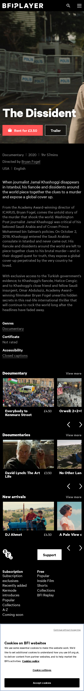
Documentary (13, 328)
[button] (22, 130)
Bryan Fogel (31, 161)
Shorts (42, 585)
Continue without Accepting (67, 632)
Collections (11, 604)
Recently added (14, 585)
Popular (8, 599)
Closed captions (15, 355)
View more (74, 373)
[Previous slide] (68, 424)
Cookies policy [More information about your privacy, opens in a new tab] (30, 663)
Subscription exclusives (12, 578)
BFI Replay (45, 594)
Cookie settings (42, 672)
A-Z (5, 609)
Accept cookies (42, 685)
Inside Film (45, 580)
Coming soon (12, 614)
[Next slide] (81, 424)
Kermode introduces (10, 592)
